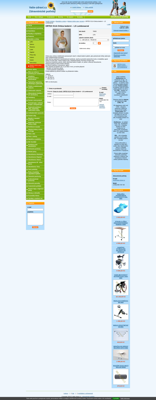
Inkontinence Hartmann (35, 154)
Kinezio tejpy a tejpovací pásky (36, 189)
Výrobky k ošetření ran (35, 198)
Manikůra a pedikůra (34, 139)
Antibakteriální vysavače (36, 113)
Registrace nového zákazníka (120, 55)
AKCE (30, 25)
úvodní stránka (76, 7)
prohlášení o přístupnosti (85, 393)
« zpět (108, 24)
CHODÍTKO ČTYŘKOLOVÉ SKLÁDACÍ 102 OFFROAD (120, 250)
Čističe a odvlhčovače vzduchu (35, 87)
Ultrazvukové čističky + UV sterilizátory (35, 94)
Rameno (32, 47)
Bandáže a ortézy (61, 21)
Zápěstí (32, 52)
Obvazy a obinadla (34, 193)
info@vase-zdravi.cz (102, 94)
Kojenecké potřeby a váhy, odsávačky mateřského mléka (34, 108)
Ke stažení (70, 17)
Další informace (125, 398)
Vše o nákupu (39, 17)
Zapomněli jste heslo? (121, 53)
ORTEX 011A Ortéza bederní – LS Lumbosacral (122, 66)
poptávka (30, 212)
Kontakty (80, 17)
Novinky (60, 17)
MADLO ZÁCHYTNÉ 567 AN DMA (120, 326)
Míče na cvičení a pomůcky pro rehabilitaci (36, 72)
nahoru (66, 393)
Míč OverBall (32, 142)
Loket (31, 49)
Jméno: (49, 94)
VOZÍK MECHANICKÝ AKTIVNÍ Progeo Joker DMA (121, 276)
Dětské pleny (32, 151)
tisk (73, 393)
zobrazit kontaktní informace (102, 106)
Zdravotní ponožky (34, 183)
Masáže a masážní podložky (34, 119)
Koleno (32, 57)
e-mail (29, 207)
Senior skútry (32, 69)
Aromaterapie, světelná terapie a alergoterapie (35, 103)
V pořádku (116, 398)
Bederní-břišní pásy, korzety (76, 21)
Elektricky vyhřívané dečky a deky (34, 123)
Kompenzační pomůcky (35, 28)
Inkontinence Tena (34, 166)
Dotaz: (49, 102)
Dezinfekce (31, 31)
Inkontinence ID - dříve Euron (35, 163)
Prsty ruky (33, 55)
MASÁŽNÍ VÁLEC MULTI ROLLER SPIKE (120, 366)
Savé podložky (32, 169)
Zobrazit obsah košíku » (121, 30)
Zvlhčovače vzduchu (34, 90)
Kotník (32, 60)
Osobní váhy (32, 115)
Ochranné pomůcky (34, 149)
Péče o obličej (32, 136)
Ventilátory (31, 97)
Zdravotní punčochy (34, 176)
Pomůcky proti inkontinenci (32, 145)
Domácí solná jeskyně (35, 100)
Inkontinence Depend (35, 157)
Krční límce (33, 62)
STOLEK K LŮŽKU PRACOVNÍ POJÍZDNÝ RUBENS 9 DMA (121, 223)
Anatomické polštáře (34, 186)
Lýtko (31, 42)
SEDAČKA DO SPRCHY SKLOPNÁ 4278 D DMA (120, 347)
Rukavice (31, 36)
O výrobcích (50, 17)
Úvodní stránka (50, 21)
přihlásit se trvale (120, 47)
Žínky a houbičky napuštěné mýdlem (34, 172)
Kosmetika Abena (33, 195)
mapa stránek (89, 7)
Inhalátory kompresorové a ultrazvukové (33, 78)
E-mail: (49, 96)
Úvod (29, 17)
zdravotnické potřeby (88, 396)
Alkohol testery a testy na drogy (35, 130)
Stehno (32, 44)
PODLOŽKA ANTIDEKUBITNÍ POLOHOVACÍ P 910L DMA (121, 196)
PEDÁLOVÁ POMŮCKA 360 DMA (121, 301)
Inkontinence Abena (34, 160)
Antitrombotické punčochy (33, 179)
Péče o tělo (31, 134)
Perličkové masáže (34, 127)
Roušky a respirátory (34, 33)
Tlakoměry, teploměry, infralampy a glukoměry (35, 82)
